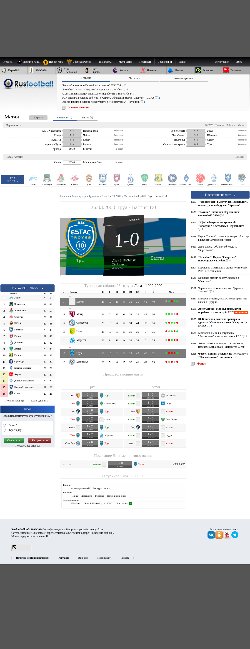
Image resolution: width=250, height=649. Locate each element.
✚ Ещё (201, 363)
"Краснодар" (14, 430)
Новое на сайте (104, 558)
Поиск (182, 61)
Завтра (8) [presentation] (87, 117)
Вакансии (83, 558)
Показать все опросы (27, 445)
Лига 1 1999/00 (132, 476)
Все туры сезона (101, 488)
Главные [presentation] (86, 77)
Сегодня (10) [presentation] (64, 117)
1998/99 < (76, 503)
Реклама (125, 558)
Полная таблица (14, 400)
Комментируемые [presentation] (184, 78)
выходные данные (102, 532)
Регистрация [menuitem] (222, 61)
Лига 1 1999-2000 (124, 260)
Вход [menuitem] (239, 61)
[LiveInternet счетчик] (21, 550)
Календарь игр (39, 400)
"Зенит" (12, 425)
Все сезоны (124, 503)
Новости (219, 125)
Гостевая (99, 495)
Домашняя (86, 495)
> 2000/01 (108, 503)
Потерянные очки (116, 495)
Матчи (241, 125)
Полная (74, 495)
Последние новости (220, 195)
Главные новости (78, 107)
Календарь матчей (80, 488)
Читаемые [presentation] (135, 78)
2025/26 (209, 125)
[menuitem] (81, 61)
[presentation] (34, 117)
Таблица (231, 125)
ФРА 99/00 (179, 464)
